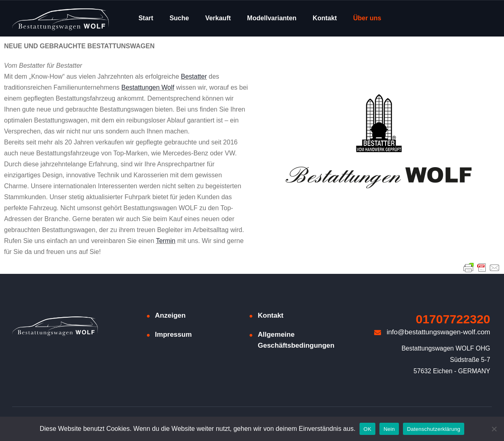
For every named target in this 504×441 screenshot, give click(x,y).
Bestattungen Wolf (147, 87)
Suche (179, 18)
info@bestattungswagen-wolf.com (432, 332)
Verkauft (218, 18)
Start (145, 18)
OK (367, 429)
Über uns (367, 18)
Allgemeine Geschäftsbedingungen (296, 340)
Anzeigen (170, 315)
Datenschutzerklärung (433, 429)
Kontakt (325, 18)
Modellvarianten (272, 18)
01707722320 (453, 319)
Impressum (173, 334)
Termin (165, 240)
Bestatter (194, 76)
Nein (389, 429)
